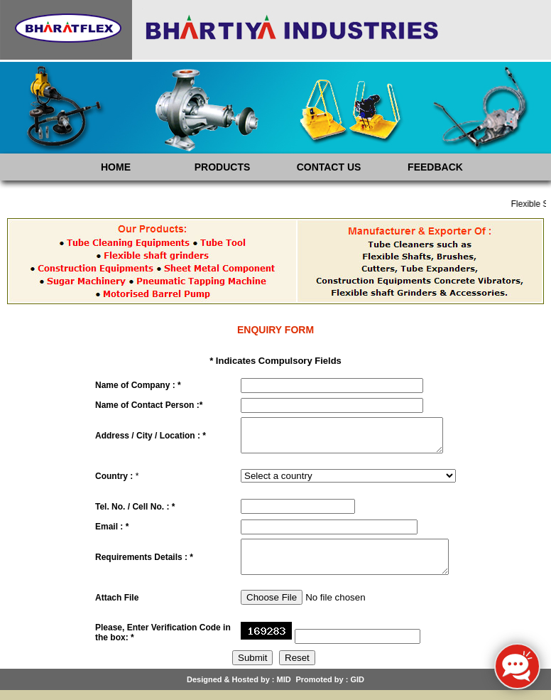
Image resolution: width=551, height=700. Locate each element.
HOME (116, 167)
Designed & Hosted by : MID (239, 689)
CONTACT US (329, 167)
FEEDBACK (435, 167)
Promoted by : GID (329, 689)
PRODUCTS (223, 167)
